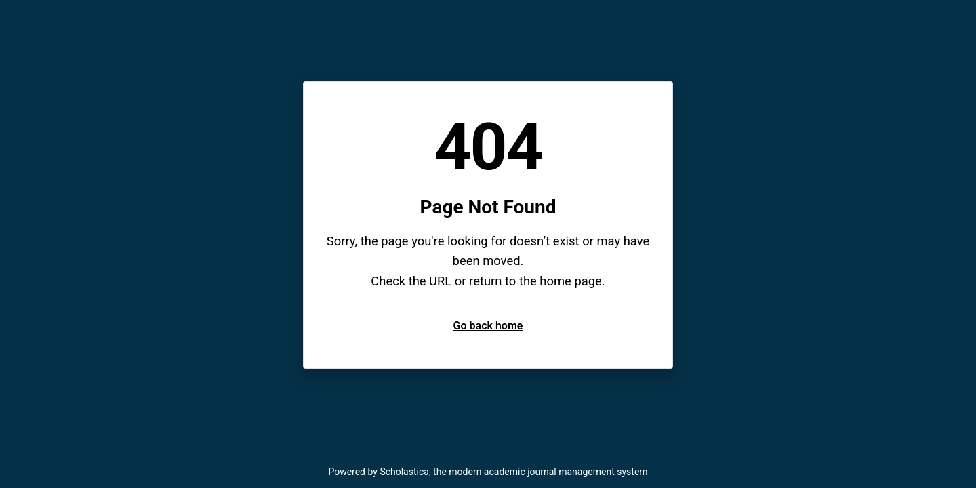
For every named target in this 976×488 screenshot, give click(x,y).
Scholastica (404, 471)
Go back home (488, 325)
